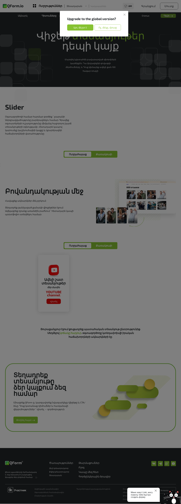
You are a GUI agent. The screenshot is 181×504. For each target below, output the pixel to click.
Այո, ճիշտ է (80, 27)
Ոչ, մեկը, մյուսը (108, 27)
